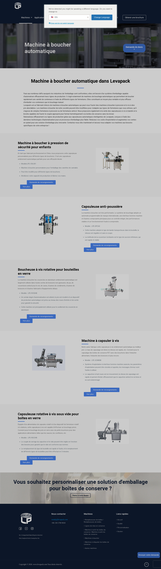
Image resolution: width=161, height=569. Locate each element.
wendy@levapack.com (59, 519)
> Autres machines (90, 548)
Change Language (102, 17)
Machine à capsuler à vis (100, 341)
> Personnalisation (122, 527)
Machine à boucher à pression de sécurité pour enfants (43, 145)
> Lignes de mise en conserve (94, 526)
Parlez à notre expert (80, 495)
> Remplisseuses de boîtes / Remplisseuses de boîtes (93, 521)
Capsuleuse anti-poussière (102, 206)
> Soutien (119, 531)
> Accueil (119, 520)
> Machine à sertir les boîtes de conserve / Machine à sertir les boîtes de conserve (95, 532)
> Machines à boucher (91, 538)
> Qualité (119, 523)
